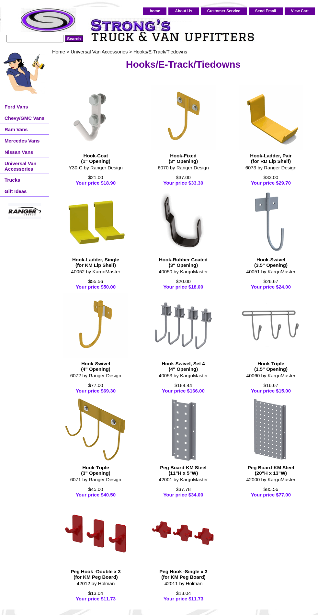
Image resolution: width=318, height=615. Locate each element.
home (155, 11)
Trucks (12, 180)
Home (58, 51)
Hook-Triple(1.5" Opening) (271, 366)
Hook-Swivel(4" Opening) (95, 366)
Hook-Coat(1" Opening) (95, 158)
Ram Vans (16, 129)
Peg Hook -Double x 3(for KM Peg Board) (95, 574)
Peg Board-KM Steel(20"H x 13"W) (271, 470)
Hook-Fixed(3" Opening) (183, 158)
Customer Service (223, 11)
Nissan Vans (19, 152)
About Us (183, 11)
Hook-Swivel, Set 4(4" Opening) (183, 366)
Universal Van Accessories (99, 51)
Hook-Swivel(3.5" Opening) (271, 262)
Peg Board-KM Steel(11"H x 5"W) (183, 470)
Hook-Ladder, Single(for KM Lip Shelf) (95, 262)
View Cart (300, 11)
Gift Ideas (16, 191)
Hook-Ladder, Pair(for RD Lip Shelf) (270, 158)
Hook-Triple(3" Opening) (95, 470)
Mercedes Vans (22, 140)
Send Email (265, 11)
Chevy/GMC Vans (24, 118)
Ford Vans (16, 106)
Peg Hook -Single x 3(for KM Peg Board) (183, 574)
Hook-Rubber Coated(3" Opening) (183, 262)
